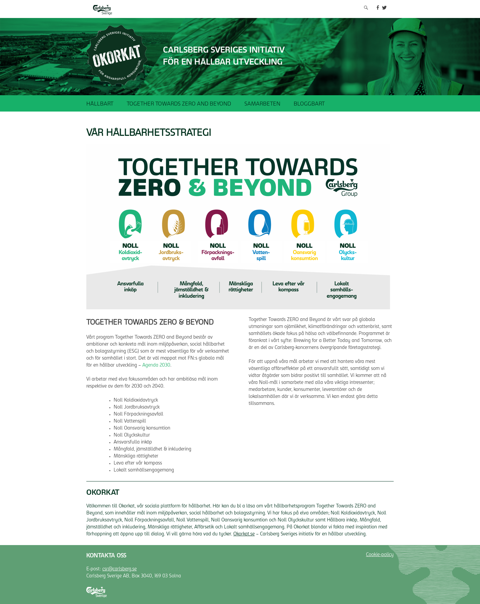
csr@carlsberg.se (119, 569)
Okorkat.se (244, 534)
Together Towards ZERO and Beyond (179, 104)
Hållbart (99, 104)
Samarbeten (262, 104)
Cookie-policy (380, 555)
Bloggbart (309, 104)
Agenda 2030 (156, 365)
